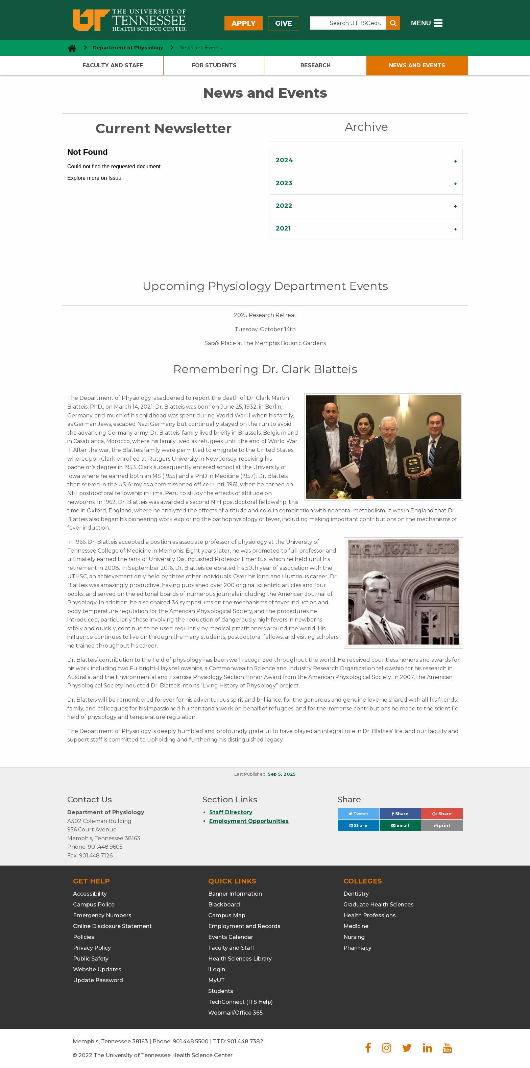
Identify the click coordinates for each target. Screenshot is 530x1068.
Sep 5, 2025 (282, 774)
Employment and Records (244, 926)
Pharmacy (357, 948)
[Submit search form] (393, 23)
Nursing (354, 937)
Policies (83, 937)
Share (406, 815)
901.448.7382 (245, 1041)
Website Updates (97, 969)
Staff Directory (230, 812)
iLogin (216, 969)
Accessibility (90, 894)
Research (315, 65)
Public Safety (91, 958)
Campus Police (94, 904)
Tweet (363, 815)
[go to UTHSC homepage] (69, 48)
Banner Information (235, 894)
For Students (214, 65)
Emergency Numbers (102, 915)
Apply (244, 23)
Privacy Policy (92, 948)
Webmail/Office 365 (235, 1013)
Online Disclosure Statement (112, 926)
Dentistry (356, 894)
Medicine (355, 926)
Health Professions (369, 915)
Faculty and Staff (112, 65)
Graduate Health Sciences (378, 904)
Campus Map (226, 915)
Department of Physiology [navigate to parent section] (128, 48)
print (442, 825)
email (400, 825)
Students (220, 991)
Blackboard (224, 904)
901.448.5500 (191, 1041)
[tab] (366, 160)
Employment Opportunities (249, 821)
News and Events (417, 65)
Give (283, 23)
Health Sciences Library (240, 958)
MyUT (216, 980)
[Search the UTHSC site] (348, 23)
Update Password (98, 980)
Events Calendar (230, 937)
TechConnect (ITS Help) (240, 1002)
